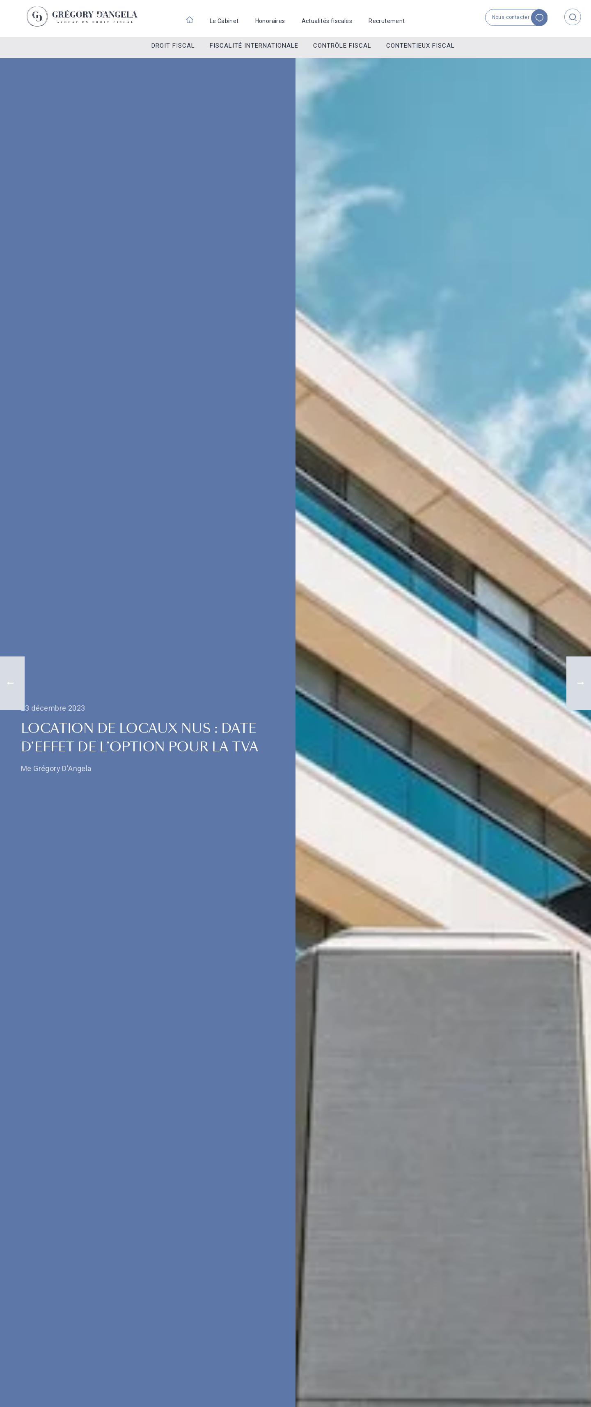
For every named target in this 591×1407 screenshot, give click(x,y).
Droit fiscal (173, 45)
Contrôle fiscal (342, 45)
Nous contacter (520, 17)
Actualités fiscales (327, 21)
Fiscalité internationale (254, 45)
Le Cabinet (224, 21)
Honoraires (270, 21)
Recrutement (387, 21)
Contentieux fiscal (420, 45)
